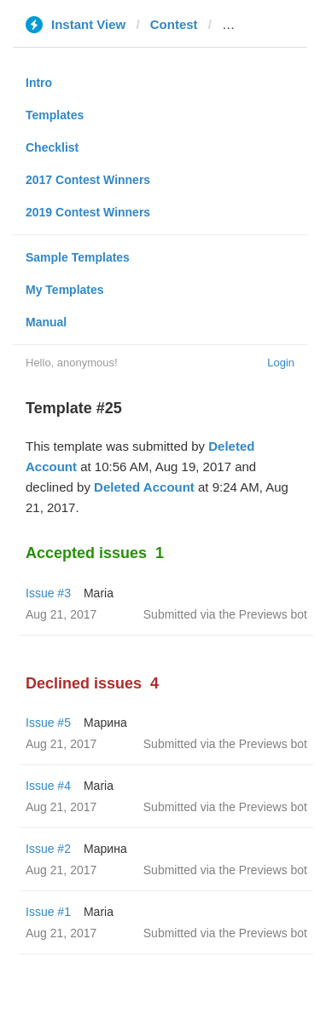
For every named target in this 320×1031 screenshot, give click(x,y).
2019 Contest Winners (88, 212)
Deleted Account (144, 487)
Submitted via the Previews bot (225, 614)
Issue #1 (48, 912)
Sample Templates (78, 257)
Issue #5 (48, 722)
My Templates (65, 290)
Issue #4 (48, 785)
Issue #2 (48, 848)
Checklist (52, 147)
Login (280, 362)
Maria (98, 593)
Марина (105, 722)
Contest (174, 24)
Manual (46, 322)
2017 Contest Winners (88, 180)
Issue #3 (48, 593)
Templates (55, 115)
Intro (39, 82)
